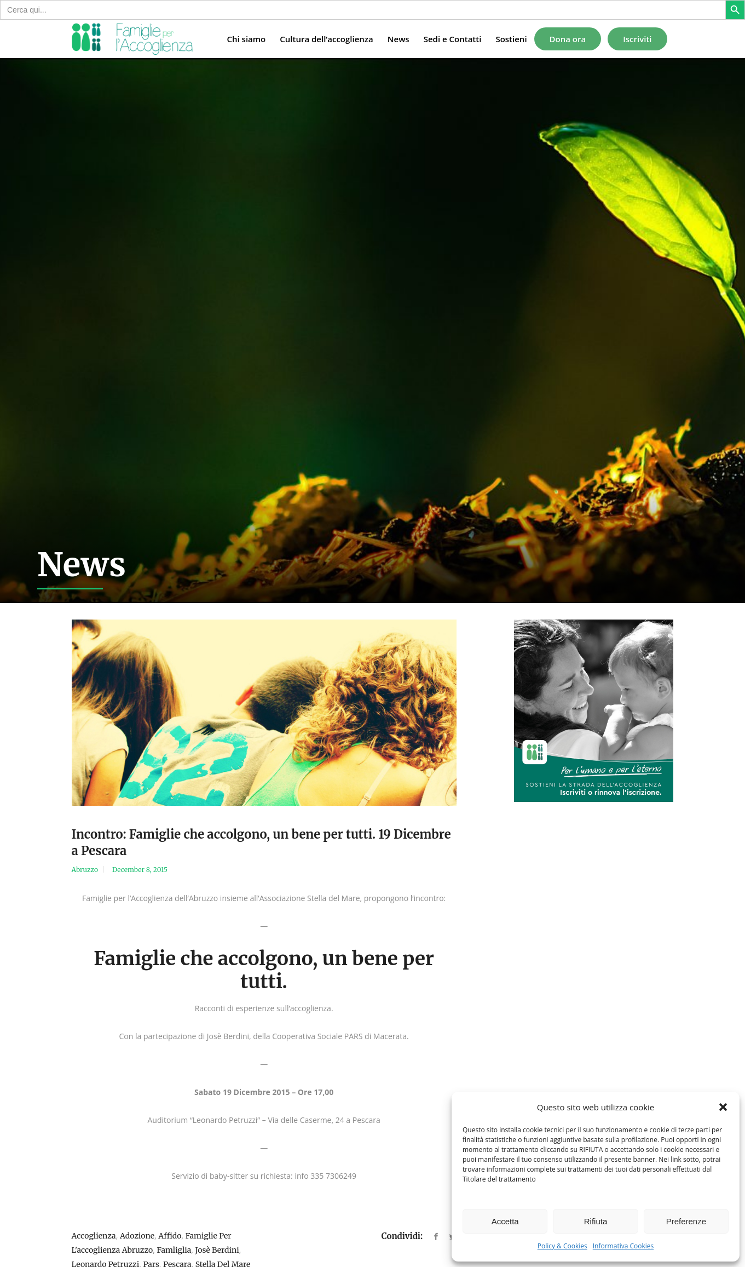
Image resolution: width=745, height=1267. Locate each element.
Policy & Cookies (562, 1246)
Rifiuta (596, 1221)
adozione (137, 1236)
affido (169, 1236)
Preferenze (686, 1221)
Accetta (505, 1221)
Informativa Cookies (623, 1246)
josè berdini (217, 1250)
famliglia (174, 1250)
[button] (723, 1107)
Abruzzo (85, 869)
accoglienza (94, 1236)
